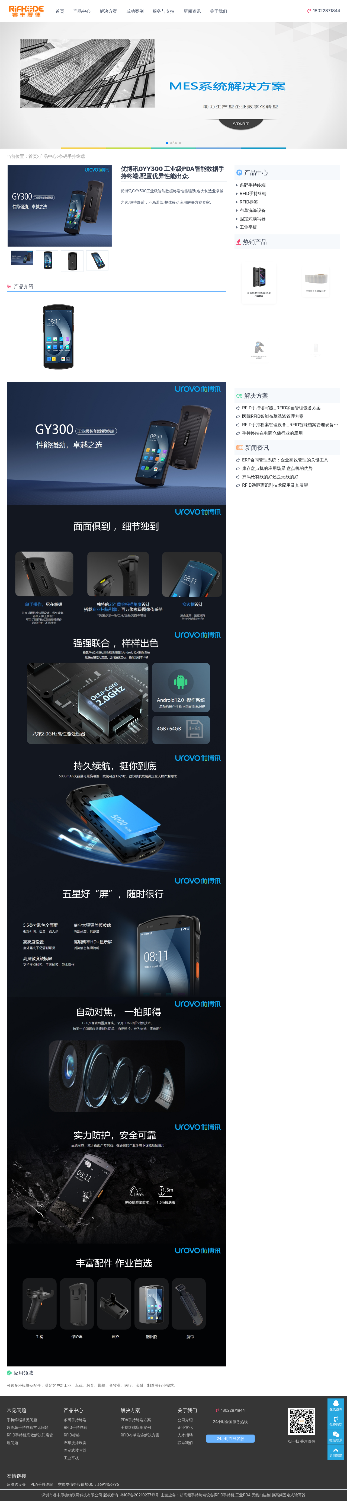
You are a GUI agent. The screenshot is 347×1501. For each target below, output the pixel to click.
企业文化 (185, 1427)
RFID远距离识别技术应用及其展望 (275, 485)
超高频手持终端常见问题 (28, 1427)
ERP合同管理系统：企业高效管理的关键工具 (285, 460)
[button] (167, 143)
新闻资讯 (192, 11)
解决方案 (108, 11)
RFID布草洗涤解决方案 (140, 1435)
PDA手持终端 (41, 1484)
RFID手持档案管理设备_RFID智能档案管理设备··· (290, 424)
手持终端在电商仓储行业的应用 (272, 433)
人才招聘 (185, 1435)
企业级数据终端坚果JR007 (258, 288)
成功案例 (135, 11)
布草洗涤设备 (253, 210)
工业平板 (248, 227)
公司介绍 (185, 1420)
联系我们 (185, 1443)
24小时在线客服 (230, 1438)
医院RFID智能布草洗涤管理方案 (273, 416)
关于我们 (218, 11)
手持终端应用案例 (136, 1427)
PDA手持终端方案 (136, 1420)
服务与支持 (163, 11)
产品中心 (82, 11)
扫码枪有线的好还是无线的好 (270, 476)
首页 (60, 11)
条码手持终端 (72, 156)
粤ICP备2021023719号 (139, 1495)
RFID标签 (249, 202)
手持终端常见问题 (22, 1420)
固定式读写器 (253, 218)
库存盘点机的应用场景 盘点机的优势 (277, 468)
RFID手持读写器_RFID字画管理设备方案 (281, 407)
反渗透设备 (16, 1484)
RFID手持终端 (253, 193)
